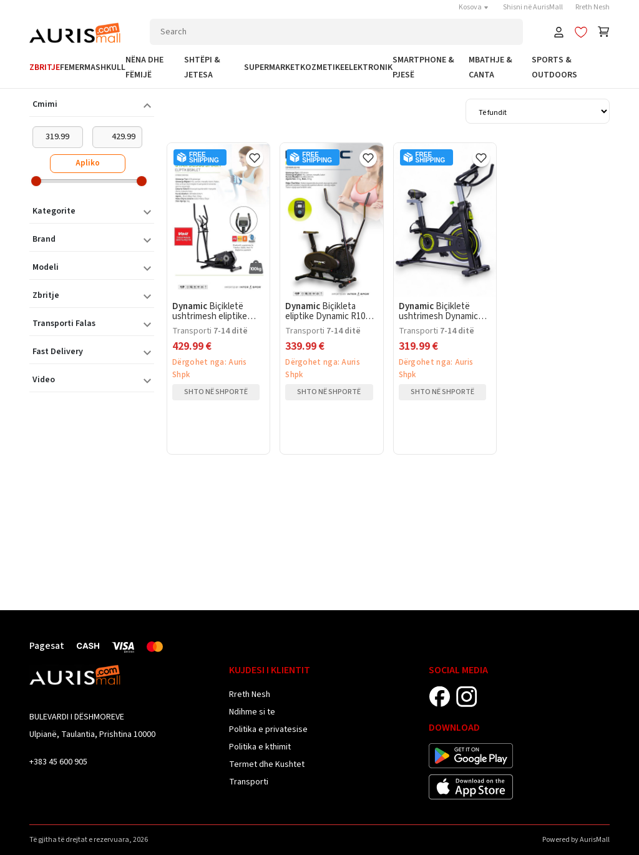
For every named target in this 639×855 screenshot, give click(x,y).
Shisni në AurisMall (533, 7)
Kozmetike (322, 67)
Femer (72, 67)
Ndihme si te (252, 712)
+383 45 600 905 (58, 762)
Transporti (248, 782)
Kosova (474, 7)
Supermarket (272, 67)
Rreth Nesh (592, 7)
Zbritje (44, 67)
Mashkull (104, 67)
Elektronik (368, 67)
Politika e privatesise (268, 729)
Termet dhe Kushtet (267, 764)
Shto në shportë (216, 392)
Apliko (88, 163)
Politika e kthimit (260, 747)
